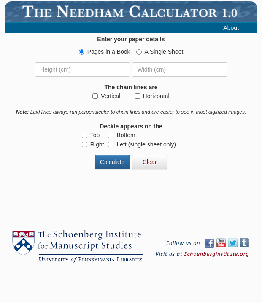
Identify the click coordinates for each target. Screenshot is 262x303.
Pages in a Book (104, 51)
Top (91, 135)
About (231, 27)
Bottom (121, 135)
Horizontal (152, 96)
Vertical (106, 96)
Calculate (112, 162)
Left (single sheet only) (142, 144)
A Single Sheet (160, 51)
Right (93, 144)
